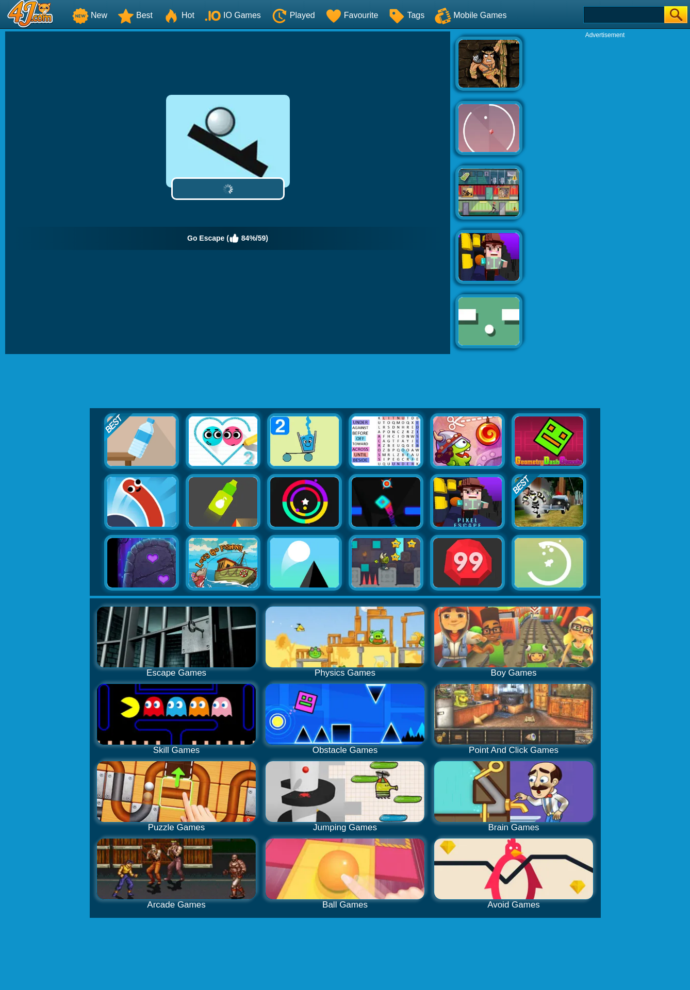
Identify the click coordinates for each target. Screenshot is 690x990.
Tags (406, 15)
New (89, 15)
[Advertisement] (605, 193)
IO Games (233, 15)
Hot (178, 15)
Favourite (352, 15)
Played (293, 15)
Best (135, 15)
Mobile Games (470, 15)
